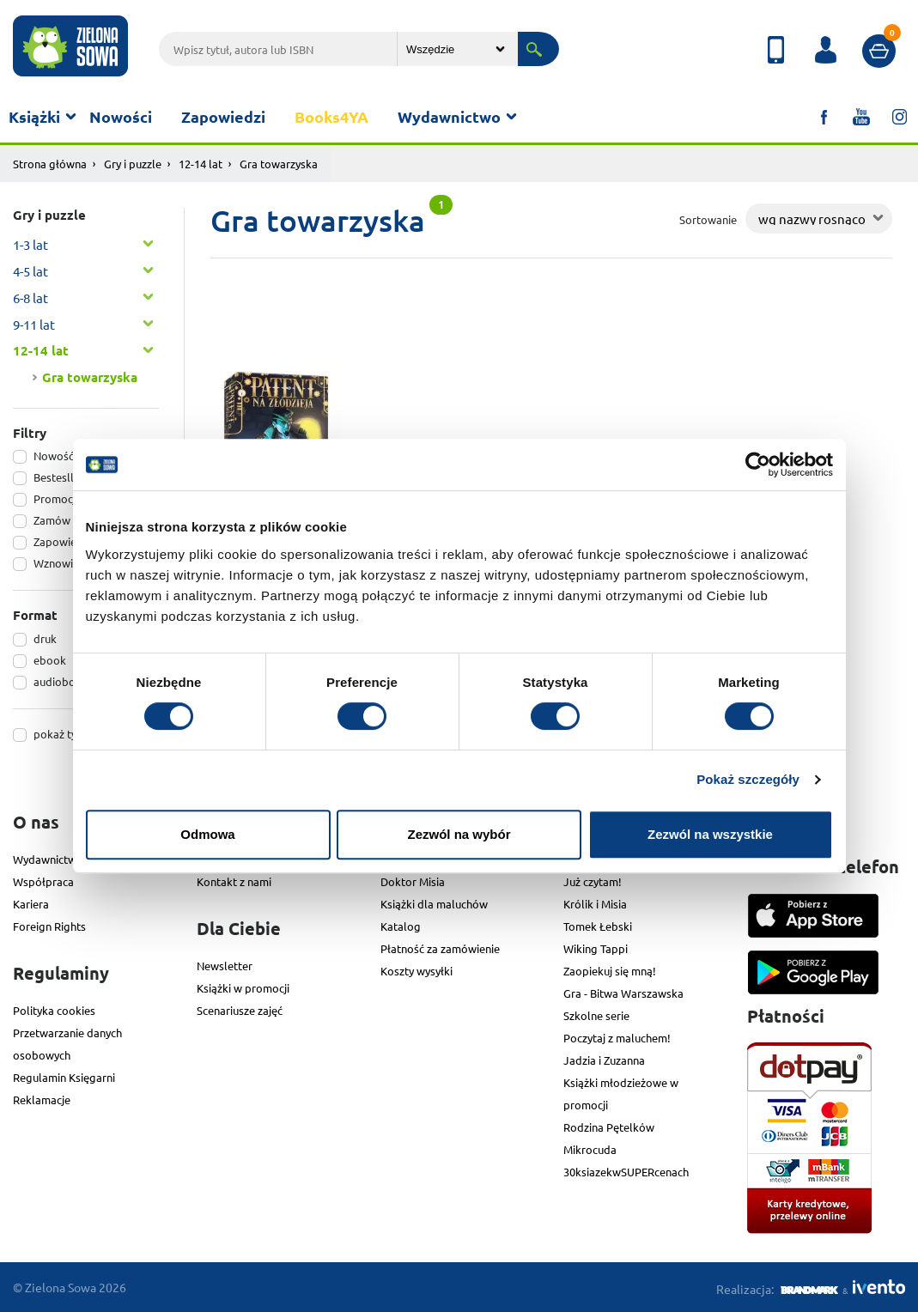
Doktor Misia (412, 881)
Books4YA (331, 116)
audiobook (60, 681)
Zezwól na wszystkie (710, 834)
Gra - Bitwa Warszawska (623, 993)
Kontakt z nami (234, 881)
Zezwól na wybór (458, 834)
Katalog (400, 926)
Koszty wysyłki (416, 970)
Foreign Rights (49, 926)
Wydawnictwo (449, 116)
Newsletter (224, 965)
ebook (49, 659)
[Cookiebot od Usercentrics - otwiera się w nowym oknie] (758, 464)
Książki (34, 116)
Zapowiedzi (223, 116)
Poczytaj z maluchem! (617, 1037)
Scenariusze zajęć (240, 1010)
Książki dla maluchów (434, 903)
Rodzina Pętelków (608, 1127)
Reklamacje (41, 1099)
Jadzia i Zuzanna (604, 1060)
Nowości (120, 116)
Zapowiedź (60, 541)
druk (45, 638)
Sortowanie (708, 219)
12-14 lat (200, 163)
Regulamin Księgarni (64, 1077)
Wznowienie (63, 562)
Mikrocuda (590, 1149)
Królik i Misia (595, 903)
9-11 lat (34, 324)
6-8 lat (30, 297)
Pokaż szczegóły (747, 779)
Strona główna (50, 163)
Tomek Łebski (597, 926)
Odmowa (207, 834)
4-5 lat (30, 271)
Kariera (31, 903)
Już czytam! (592, 881)
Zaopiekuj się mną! (609, 970)
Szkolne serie (596, 1015)
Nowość (53, 455)
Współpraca (43, 881)
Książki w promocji (243, 988)
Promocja (57, 498)
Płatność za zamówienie (440, 948)
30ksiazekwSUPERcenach (626, 1171)
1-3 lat (30, 244)
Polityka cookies (54, 1010)
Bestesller (58, 477)
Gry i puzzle (132, 163)
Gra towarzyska (89, 377)
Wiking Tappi (595, 948)
